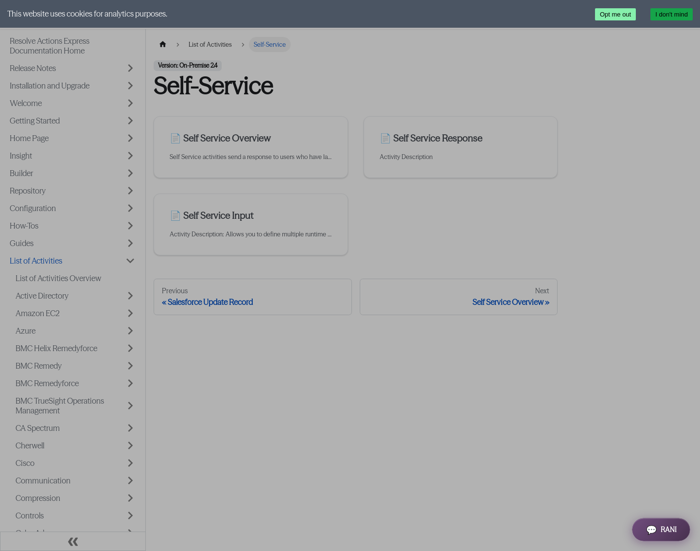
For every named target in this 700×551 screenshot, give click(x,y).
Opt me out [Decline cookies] (615, 14)
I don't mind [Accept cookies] (671, 14)
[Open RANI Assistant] (661, 529)
